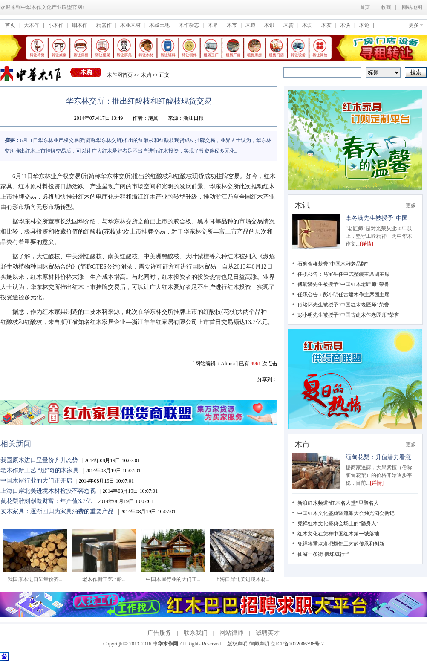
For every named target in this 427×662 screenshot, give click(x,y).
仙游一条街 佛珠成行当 (323, 554)
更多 (414, 25)
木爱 (308, 25)
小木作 (56, 25)
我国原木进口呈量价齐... (35, 576)
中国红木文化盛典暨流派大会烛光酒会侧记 (346, 513)
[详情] (366, 244)
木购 (86, 72)
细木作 (80, 25)
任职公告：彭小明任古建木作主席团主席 (343, 295)
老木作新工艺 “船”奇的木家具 (39, 470)
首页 (365, 7)
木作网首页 (120, 75)
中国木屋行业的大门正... (173, 576)
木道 (251, 25)
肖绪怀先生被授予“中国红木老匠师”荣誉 (343, 305)
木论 (365, 25)
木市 (232, 25)
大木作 (32, 25)
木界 (213, 25)
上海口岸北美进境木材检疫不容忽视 (48, 491)
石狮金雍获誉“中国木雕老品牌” (333, 264)
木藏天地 (160, 25)
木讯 (270, 25)
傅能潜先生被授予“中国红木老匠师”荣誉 (343, 284)
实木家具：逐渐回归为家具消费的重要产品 (57, 511)
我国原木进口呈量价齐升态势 (39, 460)
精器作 (104, 25)
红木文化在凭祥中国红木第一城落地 (338, 534)
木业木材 (131, 25)
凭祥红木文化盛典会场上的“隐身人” (338, 523)
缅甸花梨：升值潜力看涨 (378, 457)
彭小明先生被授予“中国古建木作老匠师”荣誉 (348, 315)
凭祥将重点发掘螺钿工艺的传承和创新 (340, 544)
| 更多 (410, 205)
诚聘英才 (268, 633)
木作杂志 (189, 25)
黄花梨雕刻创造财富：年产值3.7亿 (46, 501)
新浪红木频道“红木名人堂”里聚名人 (338, 503)
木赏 (289, 25)
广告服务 (159, 633)
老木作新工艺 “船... (104, 576)
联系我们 (196, 633)
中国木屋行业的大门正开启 (36, 480)
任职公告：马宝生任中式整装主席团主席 (343, 274)
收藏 (386, 7)
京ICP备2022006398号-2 (297, 644)
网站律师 (231, 633)
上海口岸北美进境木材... (242, 576)
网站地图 (412, 7)
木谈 (346, 25)
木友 (327, 25)
